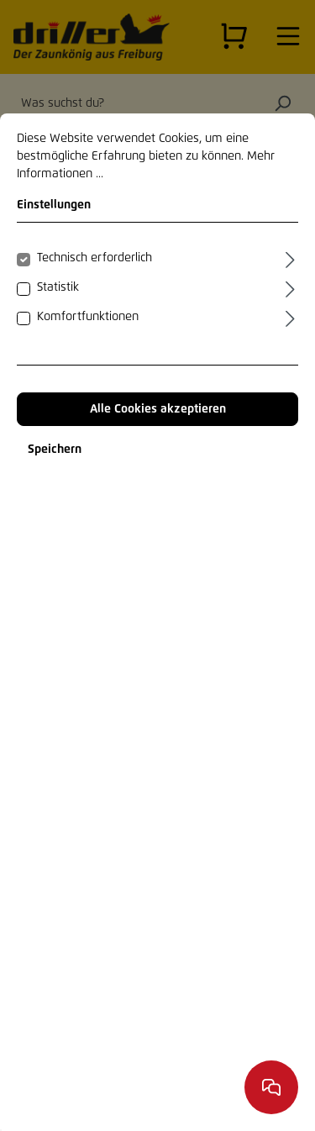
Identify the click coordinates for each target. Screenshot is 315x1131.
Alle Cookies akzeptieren (158, 409)
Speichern (54, 449)
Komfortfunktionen (88, 317)
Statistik (58, 287)
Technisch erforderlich (94, 258)
